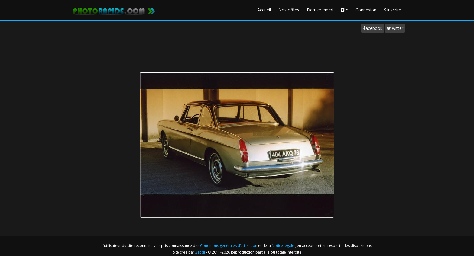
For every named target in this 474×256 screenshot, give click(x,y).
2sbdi (200, 252)
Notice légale (283, 245)
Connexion (366, 10)
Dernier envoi (320, 10)
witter (395, 28)
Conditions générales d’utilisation (229, 245)
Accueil (264, 10)
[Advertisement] (237, 52)
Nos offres (288, 10)
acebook (372, 28)
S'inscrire (392, 10)
